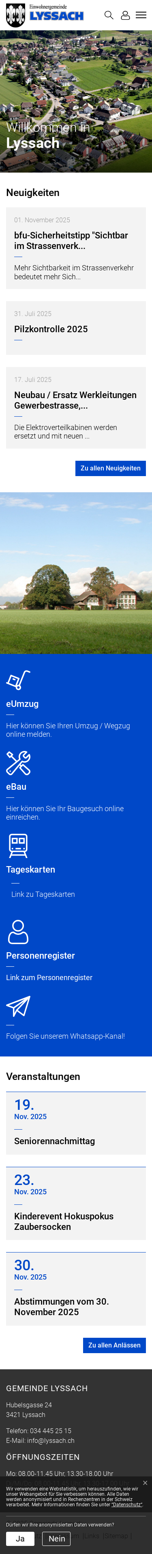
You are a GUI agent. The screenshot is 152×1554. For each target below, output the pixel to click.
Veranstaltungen (43, 1076)
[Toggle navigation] (140, 15)
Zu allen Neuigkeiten (111, 468)
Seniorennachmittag (54, 1141)
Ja (20, 1538)
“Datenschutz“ (126, 1505)
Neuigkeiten (33, 192)
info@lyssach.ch (51, 1440)
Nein (57, 1538)
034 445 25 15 (50, 1431)
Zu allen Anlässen (114, 1345)
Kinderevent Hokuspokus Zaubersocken (63, 1221)
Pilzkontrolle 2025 (51, 329)
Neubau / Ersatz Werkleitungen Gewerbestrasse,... (75, 400)
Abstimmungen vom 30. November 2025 (61, 1307)
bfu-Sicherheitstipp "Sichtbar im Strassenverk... (71, 240)
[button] (109, 15)
